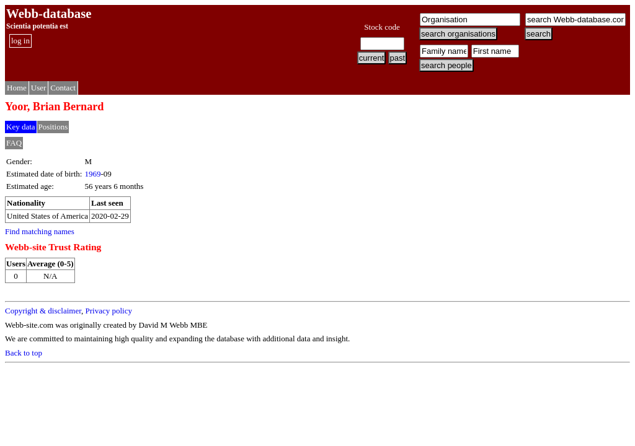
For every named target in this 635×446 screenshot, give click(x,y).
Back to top (23, 352)
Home (17, 87)
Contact (62, 87)
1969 (92, 173)
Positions (53, 126)
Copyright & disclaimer (43, 310)
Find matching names (39, 231)
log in (20, 40)
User (39, 87)
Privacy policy (108, 310)
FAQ (14, 142)
